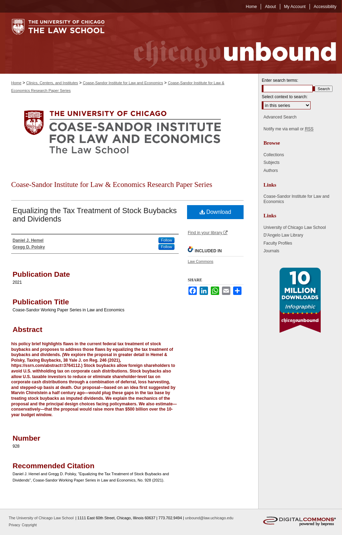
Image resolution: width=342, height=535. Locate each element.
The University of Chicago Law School (41, 518)
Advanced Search (280, 117)
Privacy (15, 525)
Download (215, 212)
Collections (273, 154)
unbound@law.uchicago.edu (209, 518)
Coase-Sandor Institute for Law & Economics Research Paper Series (111, 184)
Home (16, 83)
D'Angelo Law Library (283, 235)
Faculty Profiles (277, 243)
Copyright (29, 525)
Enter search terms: (280, 80)
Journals (271, 250)
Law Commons (200, 261)
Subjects (271, 162)
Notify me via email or (288, 128)
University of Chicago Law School (294, 227)
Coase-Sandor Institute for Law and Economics (123, 83)
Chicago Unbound (228, 43)
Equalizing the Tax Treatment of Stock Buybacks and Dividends (95, 214)
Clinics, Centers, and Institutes (52, 83)
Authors (270, 170)
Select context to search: (284, 96)
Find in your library (208, 232)
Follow (166, 240)
